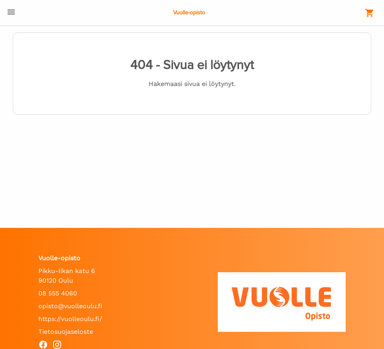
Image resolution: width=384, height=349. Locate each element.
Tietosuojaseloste (65, 331)
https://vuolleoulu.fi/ (70, 319)
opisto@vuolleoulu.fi (70, 306)
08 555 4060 (57, 293)
